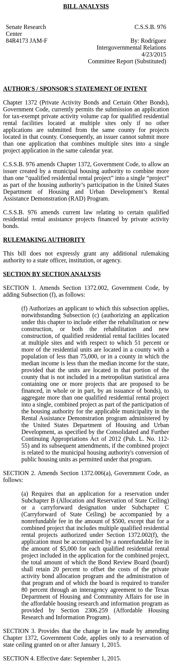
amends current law (66, 212)
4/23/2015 (153, 54)
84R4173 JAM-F (26, 40)
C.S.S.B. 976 (150, 27)
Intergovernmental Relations (131, 47)
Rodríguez (153, 40)
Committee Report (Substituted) (127, 61)
